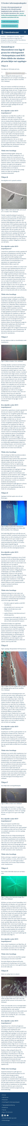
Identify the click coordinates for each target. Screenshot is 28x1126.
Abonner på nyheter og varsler (9, 1118)
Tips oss (4, 1110)
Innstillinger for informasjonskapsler (11, 1102)
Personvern (5, 1099)
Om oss (4, 1095)
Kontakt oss (5, 1107)
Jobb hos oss (5, 1097)
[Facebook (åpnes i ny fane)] (5, 1116)
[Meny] (25, 32)
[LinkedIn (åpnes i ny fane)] (2, 1116)
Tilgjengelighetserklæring (8, 1105)
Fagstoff (22, 36)
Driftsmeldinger (6, 1120)
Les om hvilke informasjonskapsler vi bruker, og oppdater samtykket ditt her (13, 15)
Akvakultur (3, 36)
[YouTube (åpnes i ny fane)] (7, 1116)
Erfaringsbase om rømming (13, 36)
